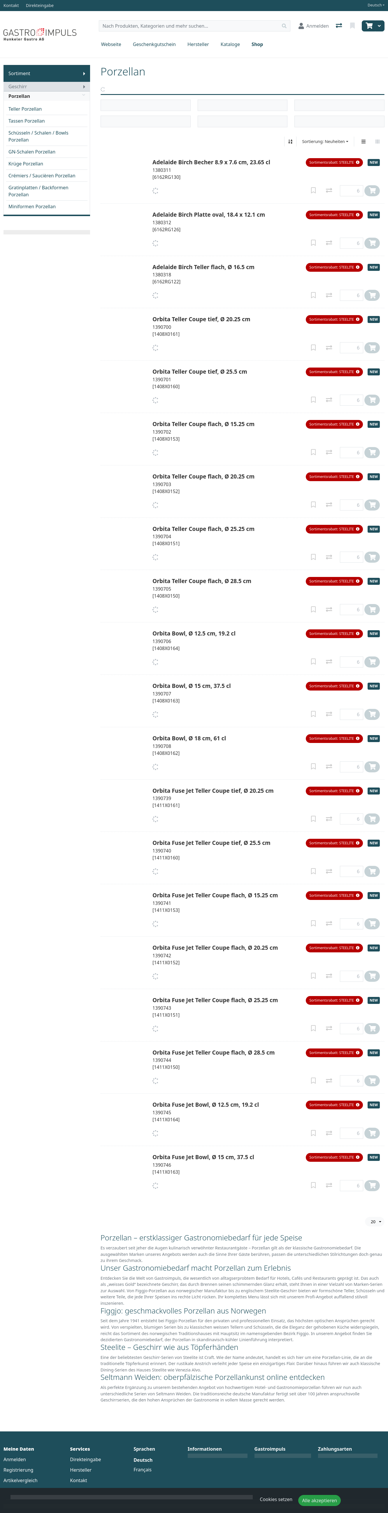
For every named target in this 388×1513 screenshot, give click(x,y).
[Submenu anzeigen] (84, 73)
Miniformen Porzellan (32, 206)
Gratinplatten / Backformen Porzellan (38, 191)
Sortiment (19, 73)
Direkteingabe (85, 1459)
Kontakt (78, 1480)
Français (143, 1469)
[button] (334, 162)
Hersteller (198, 44)
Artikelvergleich (20, 1480)
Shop (257, 44)
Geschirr (17, 86)
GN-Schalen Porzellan (31, 152)
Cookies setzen (276, 1499)
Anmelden (14, 1459)
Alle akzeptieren (319, 1500)
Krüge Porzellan (25, 163)
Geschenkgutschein (154, 44)
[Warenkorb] (368, 25)
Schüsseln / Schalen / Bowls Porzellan (38, 136)
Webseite (111, 44)
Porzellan (46, 96)
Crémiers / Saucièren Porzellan (42, 175)
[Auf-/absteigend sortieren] (290, 141)
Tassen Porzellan (26, 121)
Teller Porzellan (25, 109)
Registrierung (18, 1470)
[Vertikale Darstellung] (364, 141)
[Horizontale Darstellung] (378, 141)
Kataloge (230, 44)
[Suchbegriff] (189, 25)
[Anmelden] (313, 26)
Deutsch (375, 5)
